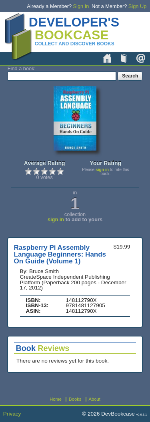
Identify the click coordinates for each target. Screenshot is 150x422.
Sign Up (137, 6)
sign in (102, 169)
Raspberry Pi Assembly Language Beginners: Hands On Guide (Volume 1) (60, 254)
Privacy (12, 414)
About (141, 58)
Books (124, 58)
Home (107, 58)
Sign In (81, 6)
